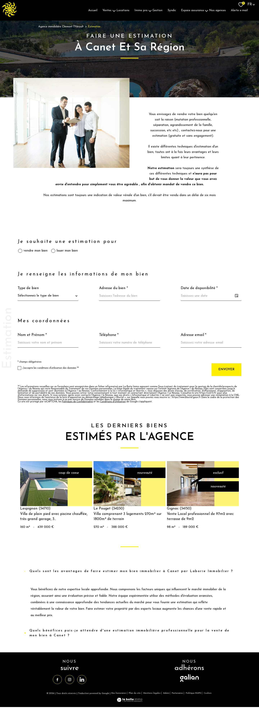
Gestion (157, 10)
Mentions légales (151, 693)
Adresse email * (193, 335)
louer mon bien (67, 250)
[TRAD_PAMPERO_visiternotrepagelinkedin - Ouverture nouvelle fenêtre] (81, 679)
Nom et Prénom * (32, 335)
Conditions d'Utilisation (113, 402)
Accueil (92, 10)
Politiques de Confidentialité (77, 402)
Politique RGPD (193, 693)
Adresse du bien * (113, 288)
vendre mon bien (35, 250)
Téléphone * (109, 335)
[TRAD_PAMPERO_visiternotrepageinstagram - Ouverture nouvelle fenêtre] (69, 679)
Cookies (208, 693)
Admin (166, 693)
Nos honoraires (118, 693)
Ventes (107, 10)
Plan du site (135, 693)
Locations (123, 10)
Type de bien (28, 288)
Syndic (172, 10)
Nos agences (217, 10)
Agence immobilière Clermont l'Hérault (61, 26)
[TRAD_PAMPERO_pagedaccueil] (9, 16)
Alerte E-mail (239, 10)
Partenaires (177, 693)
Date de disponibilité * (199, 288)
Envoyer (226, 369)
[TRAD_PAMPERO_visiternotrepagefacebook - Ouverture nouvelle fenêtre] (57, 679)
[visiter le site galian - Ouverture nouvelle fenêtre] (189, 682)
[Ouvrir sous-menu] (114, 10)
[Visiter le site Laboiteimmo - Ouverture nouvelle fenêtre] (130, 701)
